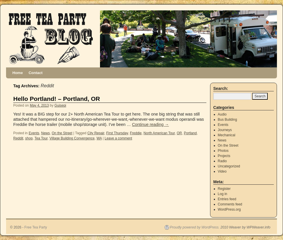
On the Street (62, 133)
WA (99, 138)
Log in (222, 194)
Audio (222, 114)
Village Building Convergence (72, 138)
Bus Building (227, 120)
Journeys (225, 130)
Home (17, 73)
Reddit (18, 138)
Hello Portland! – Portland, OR (56, 98)
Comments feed (230, 204)
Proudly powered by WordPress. (195, 227)
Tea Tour (41, 138)
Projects (224, 156)
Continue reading (150, 124)
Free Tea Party (35, 227)
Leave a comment (118, 138)
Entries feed (227, 199)
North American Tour (159, 133)
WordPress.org (229, 209)
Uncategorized (229, 166)
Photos (223, 151)
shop (29, 138)
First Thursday (117, 133)
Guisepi (60, 105)
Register (224, 189)
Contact (35, 73)
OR (179, 133)
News (45, 133)
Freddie (136, 133)
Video (222, 171)
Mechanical (226, 135)
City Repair (95, 133)
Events (34, 133)
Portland (190, 133)
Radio (222, 161)
